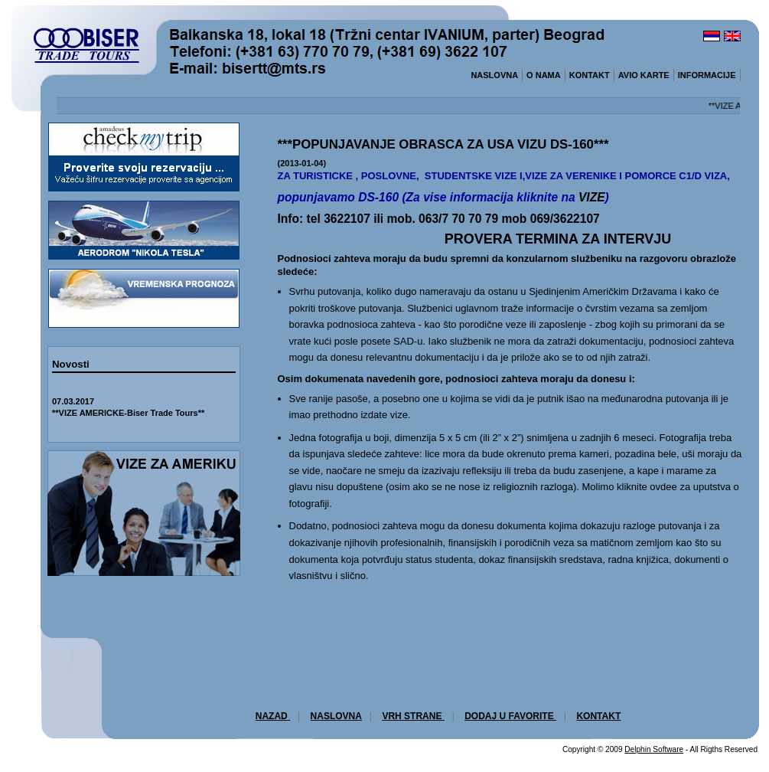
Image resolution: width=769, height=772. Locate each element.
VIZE (591, 197)
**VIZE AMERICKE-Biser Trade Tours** (128, 412)
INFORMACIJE (707, 75)
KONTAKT (589, 75)
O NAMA (543, 75)
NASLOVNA (494, 75)
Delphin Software (653, 749)
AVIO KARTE (644, 75)
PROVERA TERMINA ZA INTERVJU (558, 239)
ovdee (663, 486)
